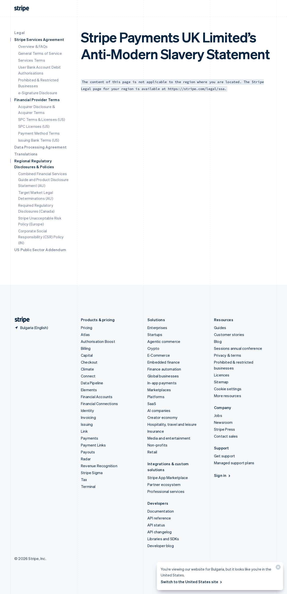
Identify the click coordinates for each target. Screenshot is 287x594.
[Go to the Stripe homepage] (20, 320)
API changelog (159, 531)
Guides (220, 327)
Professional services (165, 491)
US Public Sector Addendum (40, 249)
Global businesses (163, 375)
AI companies (158, 410)
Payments (89, 438)
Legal (19, 32)
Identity (87, 410)
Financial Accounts (97, 396)
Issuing (87, 424)
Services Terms (31, 60)
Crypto (153, 348)
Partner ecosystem (163, 484)
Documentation (160, 511)
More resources (227, 395)
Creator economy (162, 417)
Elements (89, 389)
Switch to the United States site (192, 581)
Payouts (88, 451)
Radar (86, 458)
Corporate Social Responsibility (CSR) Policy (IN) (41, 236)
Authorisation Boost (98, 341)
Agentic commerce (163, 341)
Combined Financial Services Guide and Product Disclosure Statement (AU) (43, 179)
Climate (87, 369)
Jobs (218, 415)
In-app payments (162, 382)
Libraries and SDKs (163, 538)
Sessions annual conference (238, 348)
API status (156, 524)
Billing (85, 348)
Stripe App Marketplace (167, 477)
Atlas (85, 334)
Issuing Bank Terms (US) (38, 140)
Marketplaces (159, 389)
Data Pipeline (92, 382)
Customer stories (229, 334)
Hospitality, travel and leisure (172, 424)
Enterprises (157, 327)
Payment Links (93, 445)
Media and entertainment (169, 438)
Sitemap (221, 381)
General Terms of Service (40, 53)
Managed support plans (234, 462)
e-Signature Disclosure (37, 92)
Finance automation (164, 369)
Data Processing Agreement (40, 147)
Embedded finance (163, 362)
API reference (159, 518)
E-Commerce (158, 355)
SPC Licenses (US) (34, 126)
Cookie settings (227, 388)
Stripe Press (224, 429)
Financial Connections (99, 403)
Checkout (89, 362)
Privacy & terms (227, 355)
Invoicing (88, 417)
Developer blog (160, 545)
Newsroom (223, 422)
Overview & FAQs (33, 46)
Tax (84, 479)
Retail (152, 451)
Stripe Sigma (92, 472)
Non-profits (157, 445)
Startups (154, 334)
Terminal (88, 486)
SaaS (151, 403)
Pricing (86, 327)
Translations (25, 153)
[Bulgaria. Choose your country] (31, 328)
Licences (222, 374)
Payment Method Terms (39, 133)
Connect (88, 375)
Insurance (155, 431)
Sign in (222, 475)
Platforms (155, 396)
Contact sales (226, 436)
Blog (218, 341)
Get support (224, 455)
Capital (87, 355)
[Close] (277, 568)
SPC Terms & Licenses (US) (41, 119)
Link (84, 431)
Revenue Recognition (99, 465)
